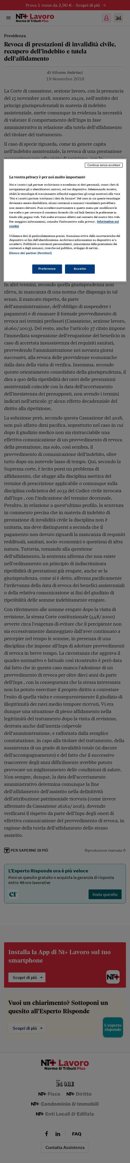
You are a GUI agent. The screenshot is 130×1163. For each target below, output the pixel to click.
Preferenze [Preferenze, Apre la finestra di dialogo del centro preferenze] (47, 269)
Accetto (80, 269)
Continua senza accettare (103, 165)
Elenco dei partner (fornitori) (30, 253)
